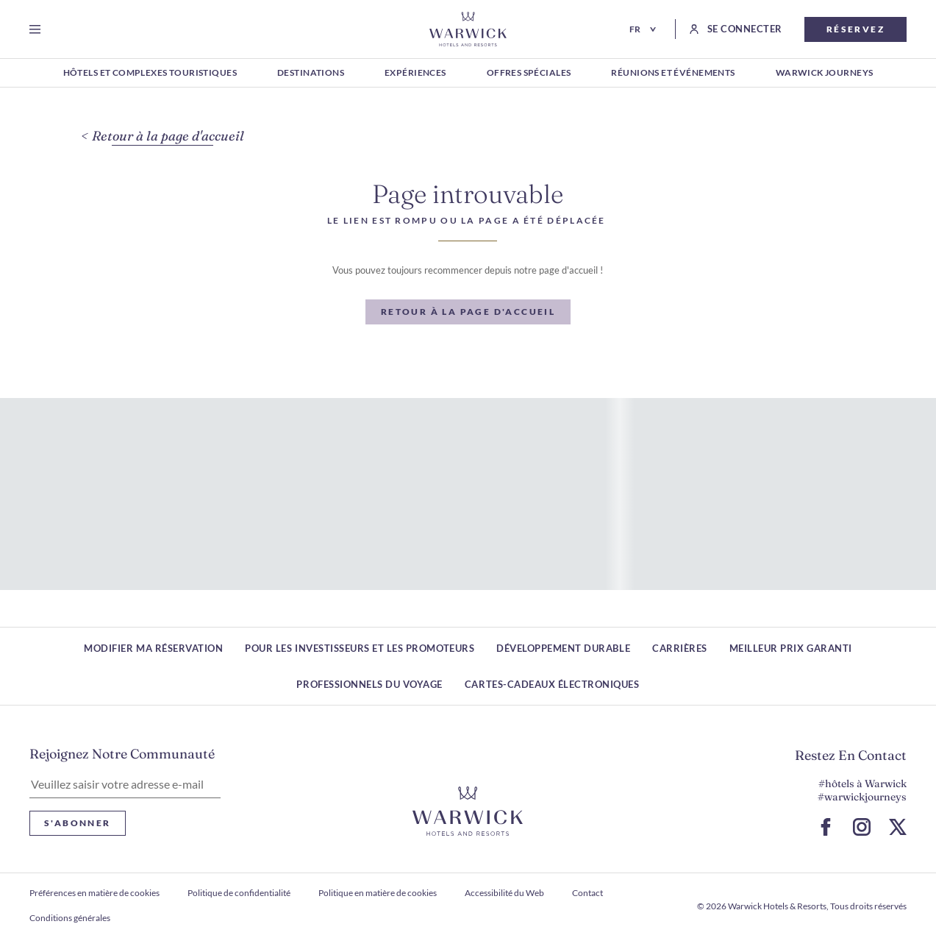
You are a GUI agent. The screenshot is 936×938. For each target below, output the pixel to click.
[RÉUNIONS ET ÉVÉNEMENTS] (673, 73)
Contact (587, 892)
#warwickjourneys (862, 796)
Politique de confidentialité (238, 892)
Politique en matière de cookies (377, 892)
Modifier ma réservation (153, 648)
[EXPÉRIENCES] (415, 73)
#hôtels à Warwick (862, 783)
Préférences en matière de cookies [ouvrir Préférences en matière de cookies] (94, 892)
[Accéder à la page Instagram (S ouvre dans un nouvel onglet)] (862, 827)
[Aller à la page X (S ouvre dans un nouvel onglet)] (898, 827)
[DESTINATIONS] (310, 73)
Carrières (679, 648)
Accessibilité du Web (504, 892)
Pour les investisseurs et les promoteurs (359, 648)
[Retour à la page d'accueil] (468, 29)
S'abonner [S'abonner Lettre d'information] (77, 822)
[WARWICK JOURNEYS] (825, 73)
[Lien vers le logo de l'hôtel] (467, 811)
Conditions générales (69, 917)
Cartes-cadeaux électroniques (552, 684)
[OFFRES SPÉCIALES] (529, 73)
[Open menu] (37, 29)
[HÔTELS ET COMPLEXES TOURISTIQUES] (150, 73)
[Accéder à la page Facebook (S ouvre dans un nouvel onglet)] (826, 827)
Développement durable (563, 648)
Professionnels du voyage (369, 684)
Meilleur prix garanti (790, 648)
